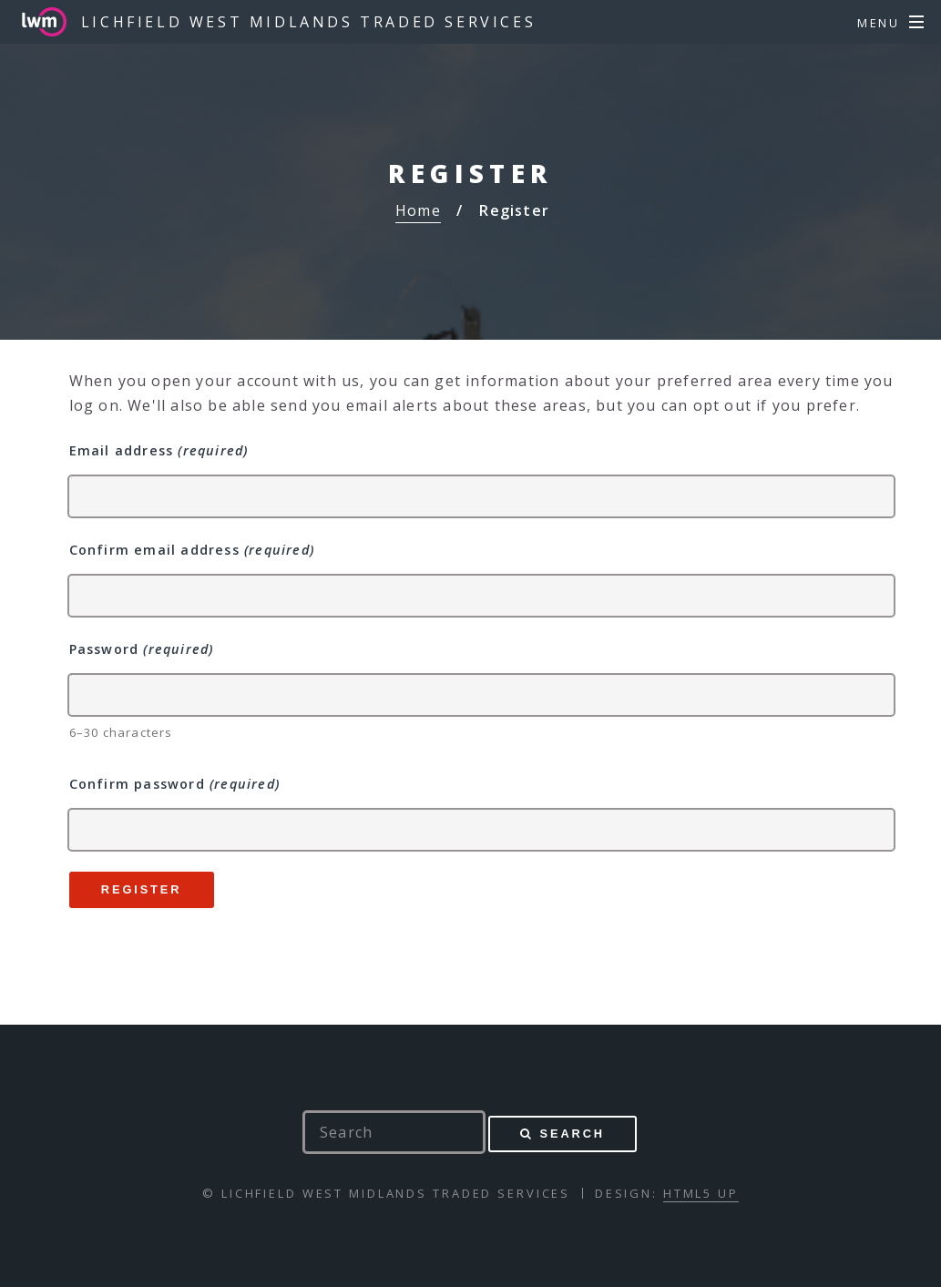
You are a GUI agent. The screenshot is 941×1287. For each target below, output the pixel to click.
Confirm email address (191, 549)
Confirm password (174, 783)
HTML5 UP (701, 1193)
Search (572, 1133)
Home (418, 210)
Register (141, 889)
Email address (159, 450)
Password (141, 649)
